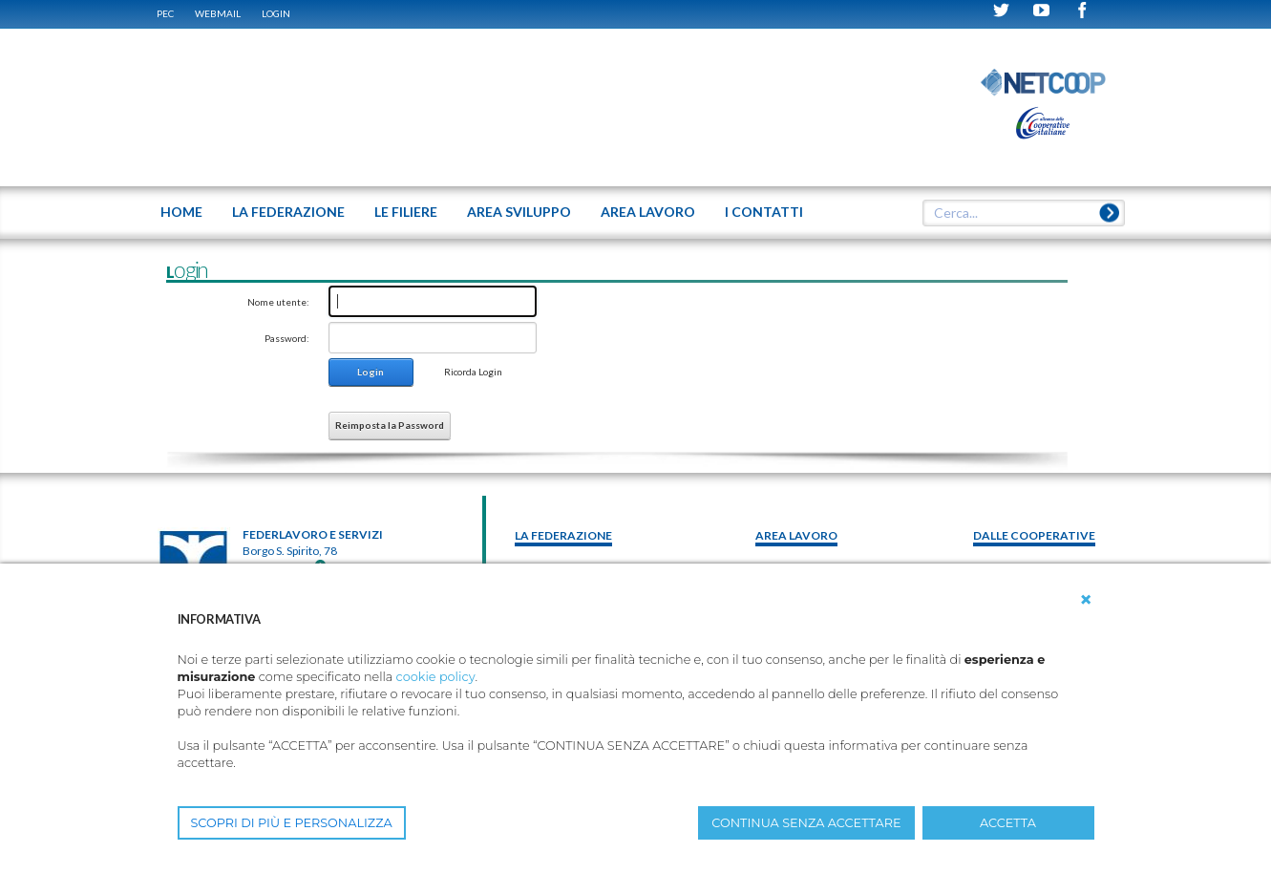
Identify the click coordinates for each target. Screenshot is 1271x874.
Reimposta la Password (389, 425)
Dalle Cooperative (1034, 535)
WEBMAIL (218, 13)
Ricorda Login (473, 371)
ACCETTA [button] (1008, 823)
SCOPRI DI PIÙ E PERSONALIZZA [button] (291, 823)
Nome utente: (278, 302)
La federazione (563, 535)
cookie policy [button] (436, 677)
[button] (1086, 600)
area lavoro (796, 535)
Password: (287, 338)
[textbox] (1016, 213)
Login (276, 13)
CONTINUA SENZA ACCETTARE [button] (805, 823)
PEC (165, 13)
